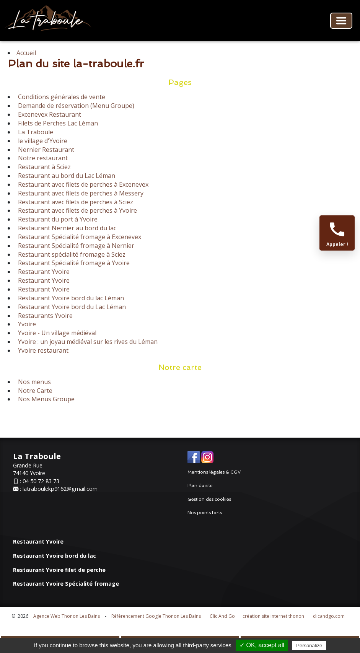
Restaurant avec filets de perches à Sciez (74, 202)
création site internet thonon (273, 616)
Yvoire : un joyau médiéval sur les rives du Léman (87, 341)
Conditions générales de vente (60, 97)
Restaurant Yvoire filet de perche (59, 569)
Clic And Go (222, 616)
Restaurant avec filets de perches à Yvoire (76, 210)
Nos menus (33, 382)
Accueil (26, 53)
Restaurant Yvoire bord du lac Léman (70, 298)
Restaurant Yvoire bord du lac (54, 555)
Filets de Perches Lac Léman (57, 123)
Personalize (309, 645)
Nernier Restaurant (45, 149)
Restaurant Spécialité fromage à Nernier (75, 245)
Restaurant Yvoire (43, 271)
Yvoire (26, 324)
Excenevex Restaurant (48, 114)
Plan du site (200, 485)
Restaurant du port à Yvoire (57, 219)
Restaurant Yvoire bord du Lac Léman (71, 307)
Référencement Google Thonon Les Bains (156, 616)
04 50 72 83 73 (41, 481)
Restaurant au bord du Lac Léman (65, 175)
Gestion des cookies (209, 499)
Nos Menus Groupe (45, 399)
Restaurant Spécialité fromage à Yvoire (73, 263)
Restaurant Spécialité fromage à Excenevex (78, 237)
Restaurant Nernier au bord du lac (66, 228)
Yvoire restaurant (42, 350)
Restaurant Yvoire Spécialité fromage (66, 583)
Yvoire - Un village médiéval (56, 333)
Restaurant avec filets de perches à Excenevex (82, 184)
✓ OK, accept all (261, 645)
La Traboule (34, 132)
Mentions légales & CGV (214, 472)
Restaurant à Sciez (43, 167)
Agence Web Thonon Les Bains (66, 616)
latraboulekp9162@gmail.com (60, 488)
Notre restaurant (42, 158)
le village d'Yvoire (41, 141)
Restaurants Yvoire (44, 315)
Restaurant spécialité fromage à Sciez (70, 254)
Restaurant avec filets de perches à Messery (79, 193)
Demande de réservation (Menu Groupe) (75, 105)
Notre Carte (34, 390)
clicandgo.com (329, 616)
